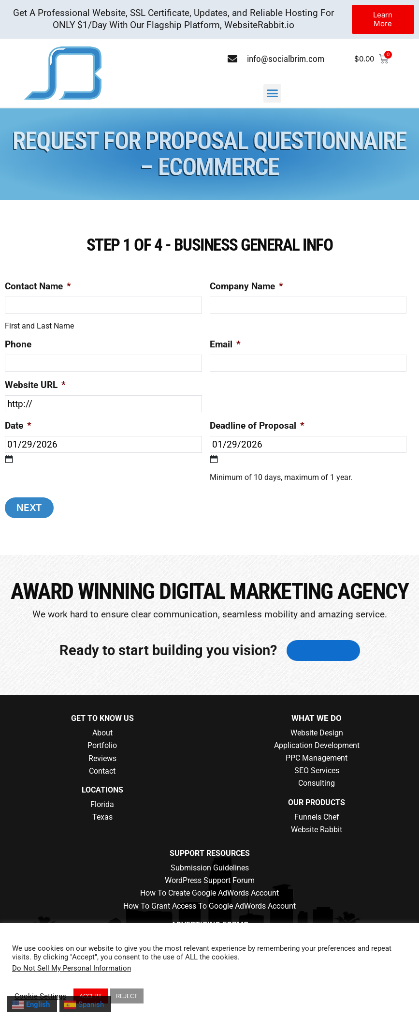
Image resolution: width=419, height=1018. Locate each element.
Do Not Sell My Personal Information (71, 968)
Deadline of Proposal (257, 425)
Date (18, 425)
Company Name (246, 286)
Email (225, 344)
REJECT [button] (127, 996)
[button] (272, 93)
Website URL (35, 384)
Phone (18, 344)
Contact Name (38, 286)
